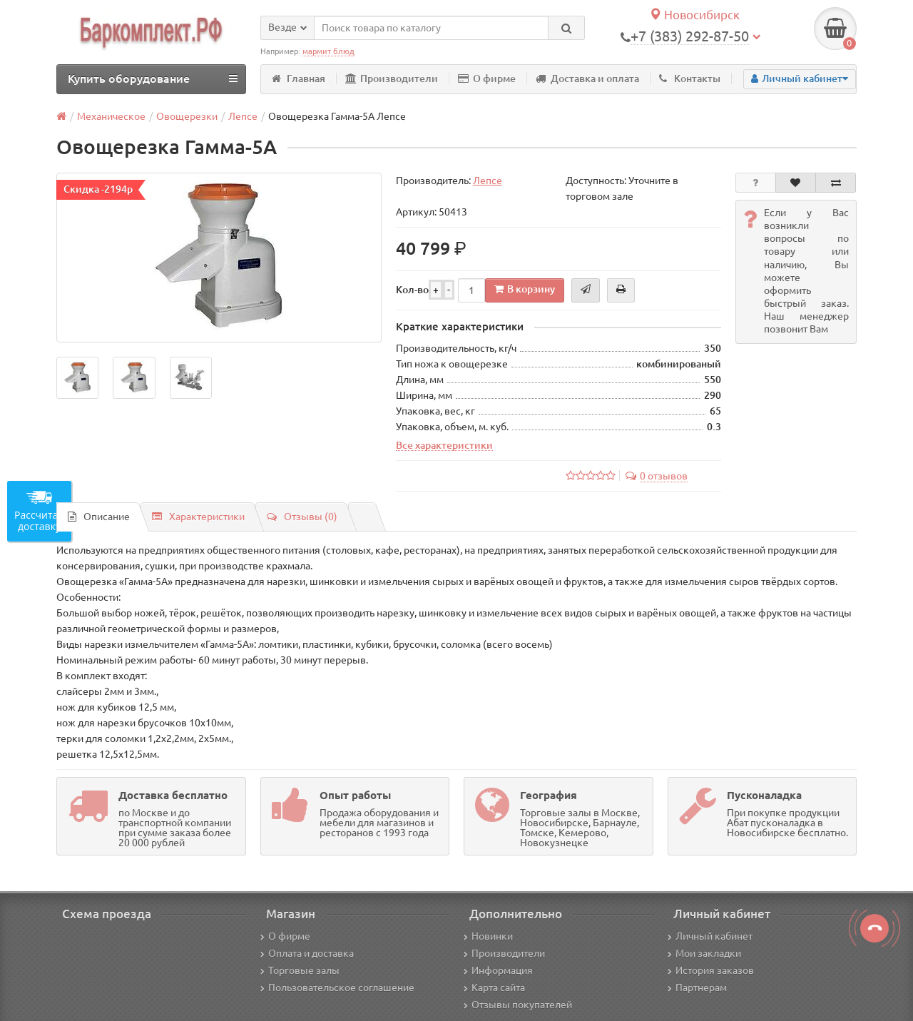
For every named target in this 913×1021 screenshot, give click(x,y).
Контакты (689, 78)
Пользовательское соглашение (337, 987)
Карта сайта (494, 987)
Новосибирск (694, 14)
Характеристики (198, 516)
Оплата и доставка (307, 953)
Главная (298, 78)
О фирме (487, 78)
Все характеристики (444, 445)
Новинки (488, 936)
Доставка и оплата (587, 78)
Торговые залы (300, 970)
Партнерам (697, 987)
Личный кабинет (710, 936)
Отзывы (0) (302, 516)
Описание (99, 516)
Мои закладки (704, 953)
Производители (391, 78)
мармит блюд (328, 51)
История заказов (711, 970)
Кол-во (412, 289)
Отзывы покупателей (518, 1004)
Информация (498, 970)
